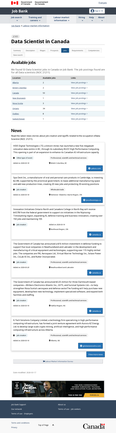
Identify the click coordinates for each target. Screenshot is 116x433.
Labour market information (36, 25)
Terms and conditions (20, 423)
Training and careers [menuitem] (35, 19)
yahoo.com (94, 168)
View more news (95, 354)
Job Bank (20, 11)
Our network (16, 409)
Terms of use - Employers (22, 413)
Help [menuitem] (91, 18)
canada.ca (95, 234)
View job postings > (79, 82)
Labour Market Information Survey (58, 361)
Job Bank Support (18, 404)
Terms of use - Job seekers (69, 409)
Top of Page (46, 425)
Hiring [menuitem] (82, 18)
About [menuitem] (101, 18)
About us (62, 404)
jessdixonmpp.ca (92, 200)
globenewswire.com (90, 346)
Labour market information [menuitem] (61, 19)
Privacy (14, 427)
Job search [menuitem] (16, 18)
